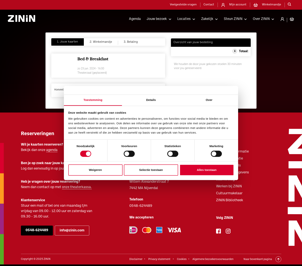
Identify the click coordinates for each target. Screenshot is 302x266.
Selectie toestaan (151, 169)
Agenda (135, 19)
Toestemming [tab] (92, 99)
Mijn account (237, 4)
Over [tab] (209, 99)
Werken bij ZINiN (229, 186)
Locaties (184, 19)
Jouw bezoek (157, 19)
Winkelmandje (271, 4)
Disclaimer (135, 259)
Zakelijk (207, 19)
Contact (208, 4)
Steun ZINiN (233, 19)
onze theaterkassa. (77, 187)
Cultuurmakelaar (229, 193)
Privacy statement (159, 259)
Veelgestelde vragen (183, 4)
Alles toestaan (207, 169)
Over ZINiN (261, 19)
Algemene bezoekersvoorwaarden (212, 259)
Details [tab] (151, 99)
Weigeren (95, 169)
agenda (51, 150)
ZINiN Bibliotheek (229, 200)
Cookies (182, 259)
